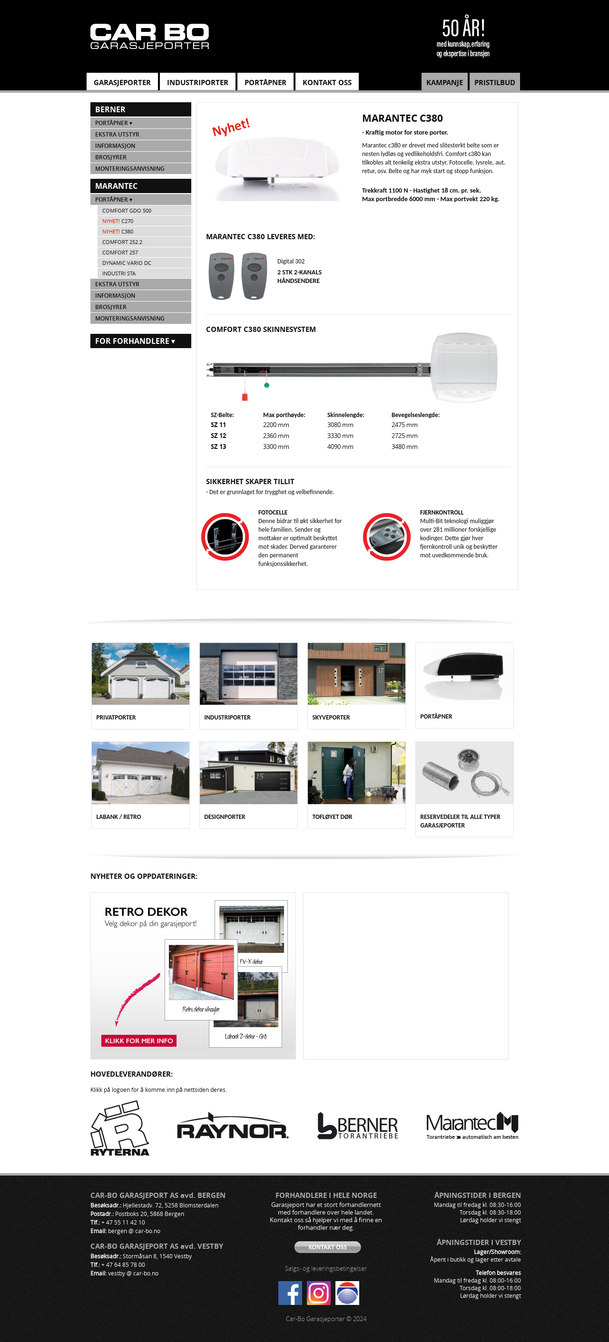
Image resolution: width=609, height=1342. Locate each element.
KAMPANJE (444, 83)
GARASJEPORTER (122, 83)
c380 (117, 231)
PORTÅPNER (265, 83)
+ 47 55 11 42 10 (123, 1222)
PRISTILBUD (494, 83)
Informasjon (115, 146)
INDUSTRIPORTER (197, 83)
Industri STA (119, 273)
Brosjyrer (111, 157)
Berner (110, 109)
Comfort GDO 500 (126, 210)
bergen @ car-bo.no (134, 1231)
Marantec (116, 186)
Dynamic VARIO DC (126, 262)
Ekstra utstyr (117, 134)
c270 (117, 220)
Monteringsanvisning (130, 169)
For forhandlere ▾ (135, 341)
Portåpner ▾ (113, 123)
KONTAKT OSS (327, 83)
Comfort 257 (120, 252)
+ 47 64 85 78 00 (123, 1264)
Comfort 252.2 (122, 241)
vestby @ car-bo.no (133, 1273)
